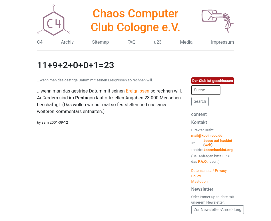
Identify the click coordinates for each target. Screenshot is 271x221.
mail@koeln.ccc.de (206, 135)
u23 (158, 42)
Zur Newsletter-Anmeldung (218, 209)
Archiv (67, 42)
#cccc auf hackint (217, 140)
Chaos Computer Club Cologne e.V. (135, 20)
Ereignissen (137, 91)
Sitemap (100, 42)
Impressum (222, 42)
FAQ (131, 42)
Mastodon (199, 181)
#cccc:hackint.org (218, 150)
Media (186, 42)
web (207, 145)
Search (200, 101)
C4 (40, 42)
